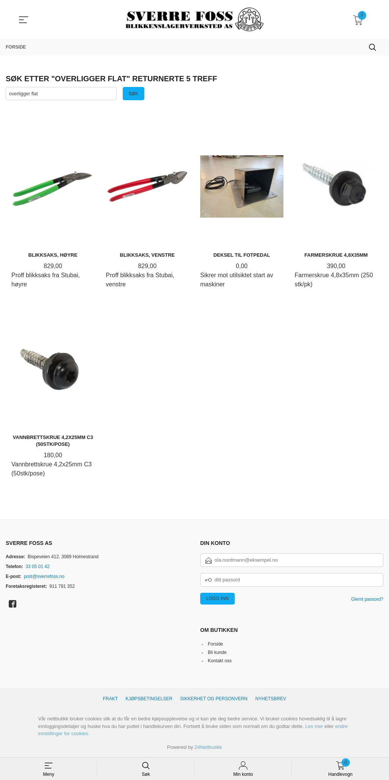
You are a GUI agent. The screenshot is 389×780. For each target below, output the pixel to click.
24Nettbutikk (208, 747)
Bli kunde (217, 652)
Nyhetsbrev (270, 699)
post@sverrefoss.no (44, 576)
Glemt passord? (367, 599)
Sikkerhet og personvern (213, 699)
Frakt (110, 699)
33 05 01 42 (37, 566)
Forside (215, 644)
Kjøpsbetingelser (149, 699)
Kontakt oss (220, 661)
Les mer (314, 726)
